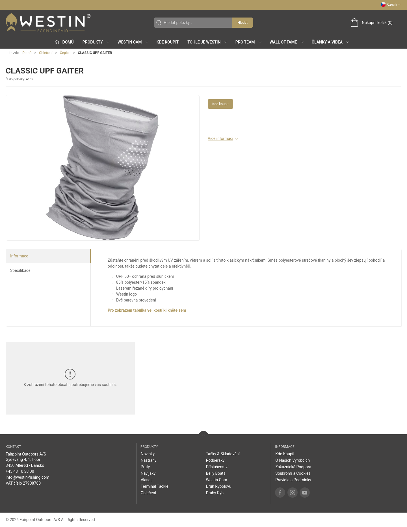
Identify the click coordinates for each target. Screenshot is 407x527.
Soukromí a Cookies (292, 473)
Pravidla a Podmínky (293, 480)
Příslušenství (217, 467)
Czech (390, 4)
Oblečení (46, 53)
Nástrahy (149, 460)
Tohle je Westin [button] (207, 42)
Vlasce (147, 480)
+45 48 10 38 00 (20, 471)
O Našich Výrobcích (292, 460)
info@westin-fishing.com (27, 477)
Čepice (65, 53)
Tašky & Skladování (223, 454)
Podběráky (215, 460)
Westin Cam (216, 480)
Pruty (145, 467)
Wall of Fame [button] (287, 42)
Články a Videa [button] (331, 42)
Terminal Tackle (154, 486)
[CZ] (48, 22)
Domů (27, 53)
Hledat (242, 23)
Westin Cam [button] (133, 42)
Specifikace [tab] (20, 270)
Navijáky (148, 473)
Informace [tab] (19, 256)
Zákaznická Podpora (293, 467)
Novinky (148, 454)
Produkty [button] (96, 42)
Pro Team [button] (248, 42)
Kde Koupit (168, 42)
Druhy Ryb (215, 493)
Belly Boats (215, 473)
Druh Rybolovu (218, 486)
